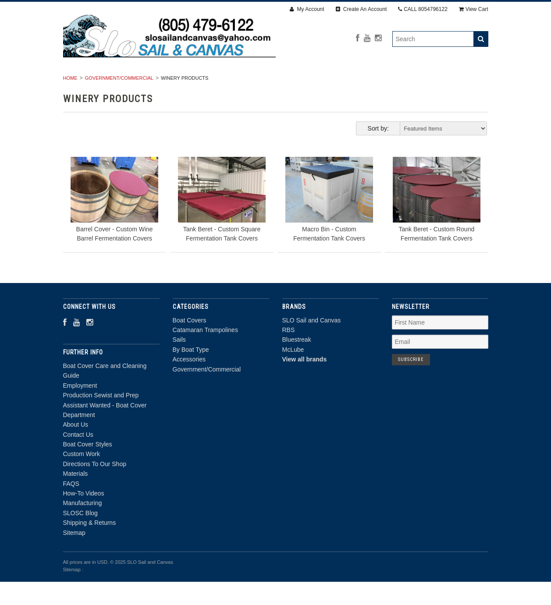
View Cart (473, 9)
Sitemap (74, 555)
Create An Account (361, 9)
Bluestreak (296, 363)
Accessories (354, 82)
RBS (288, 353)
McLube (293, 372)
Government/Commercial (435, 82)
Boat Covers (95, 82)
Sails (243, 82)
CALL (423, 9)
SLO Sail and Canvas (311, 343)
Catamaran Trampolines (175, 82)
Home (70, 101)
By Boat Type (293, 82)
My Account (307, 9)
